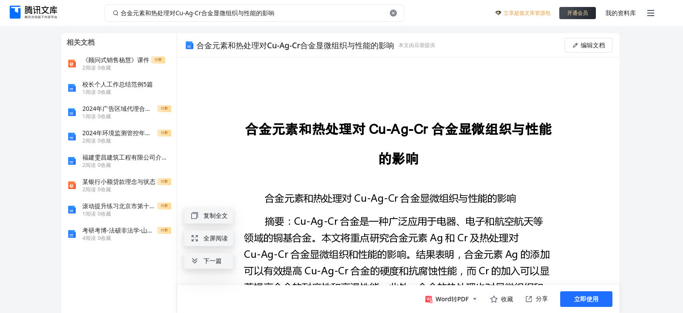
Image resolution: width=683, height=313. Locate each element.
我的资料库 (620, 13)
